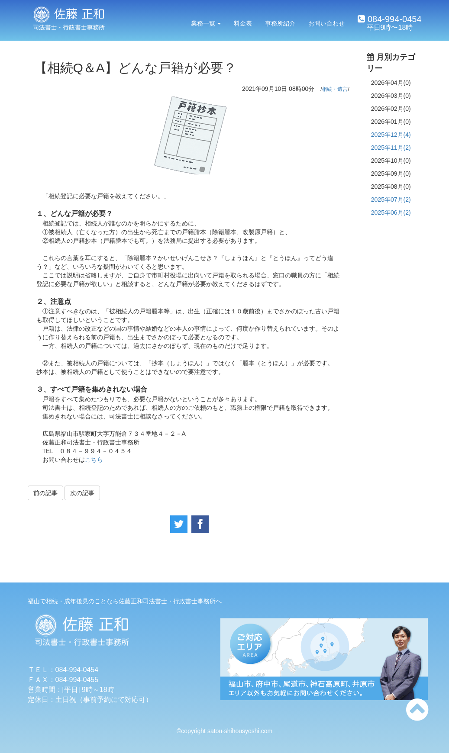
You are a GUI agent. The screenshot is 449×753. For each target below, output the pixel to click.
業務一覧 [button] (206, 23)
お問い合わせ (326, 23)
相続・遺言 (335, 89)
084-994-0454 (393, 19)
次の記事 (82, 492)
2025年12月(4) (391, 134)
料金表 (243, 23)
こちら (94, 459)
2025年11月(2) (391, 147)
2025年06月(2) (391, 212)
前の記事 (45, 492)
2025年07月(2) (391, 199)
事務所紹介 (280, 23)
